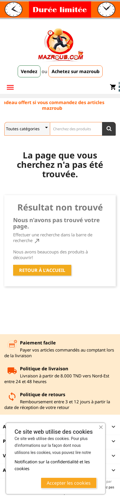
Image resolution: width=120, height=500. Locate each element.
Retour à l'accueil (42, 270)
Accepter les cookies (69, 483)
